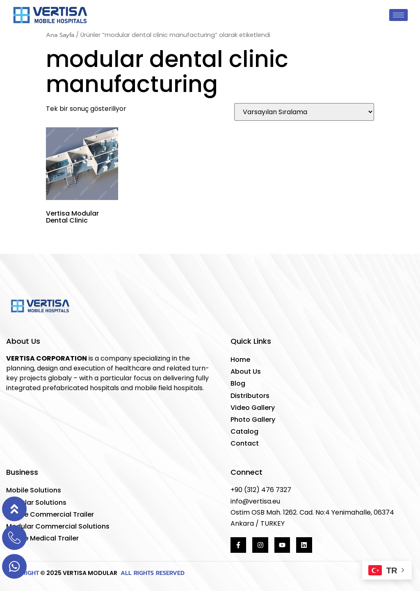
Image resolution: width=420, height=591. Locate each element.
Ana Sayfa (60, 34)
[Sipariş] (304, 112)
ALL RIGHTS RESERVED (152, 573)
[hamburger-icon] (398, 15)
